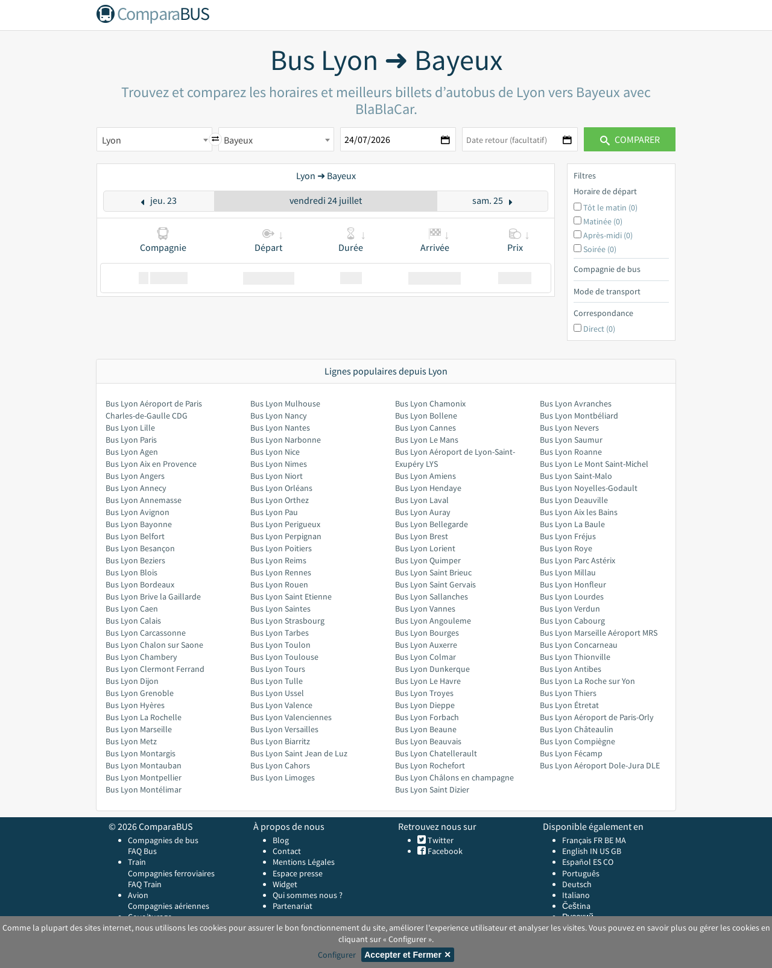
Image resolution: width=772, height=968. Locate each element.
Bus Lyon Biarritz (280, 741)
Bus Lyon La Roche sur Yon (587, 680)
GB (616, 851)
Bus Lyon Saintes (280, 608)
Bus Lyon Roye (566, 548)
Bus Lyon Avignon (137, 512)
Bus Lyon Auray (423, 512)
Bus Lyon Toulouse (284, 656)
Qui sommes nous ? (308, 895)
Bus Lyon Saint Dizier (432, 789)
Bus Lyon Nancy (278, 415)
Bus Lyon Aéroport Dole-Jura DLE (600, 765)
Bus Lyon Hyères (135, 705)
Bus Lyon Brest (421, 536)
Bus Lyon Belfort (135, 536)
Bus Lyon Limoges (282, 777)
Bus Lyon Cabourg (572, 620)
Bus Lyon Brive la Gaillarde (153, 596)
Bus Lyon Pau (274, 512)
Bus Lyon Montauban (144, 765)
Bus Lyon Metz (131, 741)
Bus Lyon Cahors (280, 765)
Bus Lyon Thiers (568, 693)
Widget (285, 884)
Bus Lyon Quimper (428, 560)
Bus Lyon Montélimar (144, 789)
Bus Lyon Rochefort (430, 765)
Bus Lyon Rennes (280, 572)
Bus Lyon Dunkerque (432, 668)
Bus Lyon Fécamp (571, 753)
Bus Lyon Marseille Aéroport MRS (598, 632)
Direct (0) (599, 328)
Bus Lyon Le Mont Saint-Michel (594, 463)
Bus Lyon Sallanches (431, 596)
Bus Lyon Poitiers (281, 548)
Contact (287, 851)
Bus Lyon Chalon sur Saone (154, 644)
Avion (138, 895)
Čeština (576, 905)
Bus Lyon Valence (281, 705)
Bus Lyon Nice (275, 451)
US (604, 851)
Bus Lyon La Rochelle (144, 717)
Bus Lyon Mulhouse (285, 403)
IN (594, 851)
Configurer (337, 954)
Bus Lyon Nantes (280, 427)
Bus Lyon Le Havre (428, 680)
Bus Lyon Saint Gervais (435, 584)
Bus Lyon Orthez (279, 500)
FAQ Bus (142, 851)
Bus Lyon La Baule (572, 524)
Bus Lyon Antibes (570, 668)
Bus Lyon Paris (131, 439)
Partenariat (292, 905)
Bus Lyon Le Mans (426, 439)
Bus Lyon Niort (276, 475)
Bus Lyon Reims (278, 560)
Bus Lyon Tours (277, 668)
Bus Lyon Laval (422, 500)
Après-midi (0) (608, 235)
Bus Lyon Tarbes (279, 632)
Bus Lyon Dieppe (425, 705)
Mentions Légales (304, 861)
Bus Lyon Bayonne (139, 524)
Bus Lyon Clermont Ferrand (155, 668)
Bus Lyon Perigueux (285, 524)
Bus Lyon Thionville (575, 656)
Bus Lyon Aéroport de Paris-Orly (597, 717)
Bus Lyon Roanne (571, 451)
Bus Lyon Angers (135, 475)
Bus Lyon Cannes (425, 427)
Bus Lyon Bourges (427, 632)
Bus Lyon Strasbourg (287, 620)
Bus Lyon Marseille (139, 729)
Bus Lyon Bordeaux (140, 584)
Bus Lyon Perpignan (285, 536)
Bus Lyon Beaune (426, 729)
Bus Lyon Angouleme (433, 620)
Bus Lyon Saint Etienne (291, 596)
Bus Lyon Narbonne (285, 439)
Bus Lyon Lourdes (572, 596)
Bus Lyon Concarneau (579, 644)
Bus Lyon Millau (568, 572)
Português (581, 873)
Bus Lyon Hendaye (428, 487)
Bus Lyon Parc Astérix (577, 560)
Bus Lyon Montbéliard (579, 415)
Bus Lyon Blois (131, 572)
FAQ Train (145, 884)
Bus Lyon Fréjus (568, 536)
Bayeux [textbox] (238, 140)
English (575, 851)
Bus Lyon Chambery (141, 656)
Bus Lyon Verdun (570, 608)
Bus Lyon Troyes (424, 693)
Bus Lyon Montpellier (144, 777)
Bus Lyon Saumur (571, 439)
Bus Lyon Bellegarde (431, 524)
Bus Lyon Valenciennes (291, 717)
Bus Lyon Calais (133, 620)
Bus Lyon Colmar (425, 656)
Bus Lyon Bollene (426, 415)
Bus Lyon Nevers (569, 427)
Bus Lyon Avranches (576, 403)
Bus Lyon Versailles (284, 729)
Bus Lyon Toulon (280, 644)
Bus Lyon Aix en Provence (151, 463)
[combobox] (154, 139)
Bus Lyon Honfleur (573, 584)
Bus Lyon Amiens (425, 475)
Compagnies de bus (163, 840)
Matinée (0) (602, 221)
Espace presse (298, 873)
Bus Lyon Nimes (278, 463)
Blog (281, 840)
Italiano (576, 895)
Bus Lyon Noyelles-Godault (589, 487)
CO (608, 861)
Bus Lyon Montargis (141, 753)
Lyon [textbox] (111, 140)
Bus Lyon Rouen (279, 584)
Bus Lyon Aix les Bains (579, 512)
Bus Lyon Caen (132, 608)
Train (137, 861)
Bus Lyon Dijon (132, 680)
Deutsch (577, 884)
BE (608, 840)
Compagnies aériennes (168, 905)
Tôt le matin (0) (610, 207)
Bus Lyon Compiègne (577, 741)
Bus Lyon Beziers (135, 560)
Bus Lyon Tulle (276, 680)
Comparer (630, 139)
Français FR (582, 840)
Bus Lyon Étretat (569, 705)
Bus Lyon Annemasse (144, 500)
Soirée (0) (599, 249)
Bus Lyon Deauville (574, 500)
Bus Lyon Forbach (427, 717)
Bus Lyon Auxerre (426, 644)
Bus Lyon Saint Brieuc (433, 572)
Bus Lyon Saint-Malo (576, 475)
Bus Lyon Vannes (425, 608)
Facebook (444, 851)
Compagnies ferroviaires (171, 873)
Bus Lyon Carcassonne (146, 632)
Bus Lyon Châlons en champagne (454, 777)
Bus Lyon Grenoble (140, 693)
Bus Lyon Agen (132, 451)
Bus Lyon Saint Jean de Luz (298, 753)
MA (620, 840)
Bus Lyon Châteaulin (576, 729)
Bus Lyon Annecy (136, 487)
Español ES (582, 861)
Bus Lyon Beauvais (428, 741)
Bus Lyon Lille (130, 427)
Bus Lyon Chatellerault (436, 753)
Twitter (440, 840)
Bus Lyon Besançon (140, 548)
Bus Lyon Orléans (281, 487)
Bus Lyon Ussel (277, 693)
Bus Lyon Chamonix (430, 403)
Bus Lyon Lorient (425, 548)
